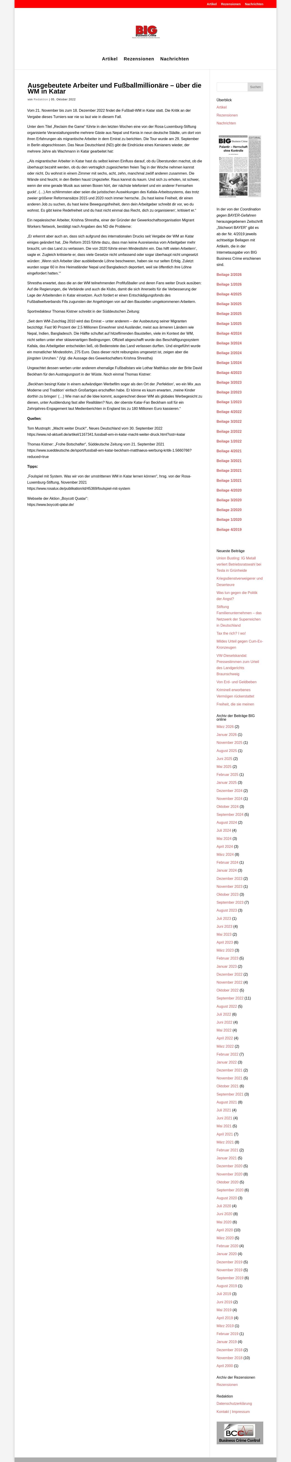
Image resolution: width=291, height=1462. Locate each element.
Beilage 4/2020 (229, 490)
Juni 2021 (224, 1118)
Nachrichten (254, 4)
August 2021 (227, 1102)
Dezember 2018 (230, 1350)
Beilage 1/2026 (229, 284)
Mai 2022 (224, 1030)
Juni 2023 (224, 926)
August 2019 (227, 1286)
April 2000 (225, 1366)
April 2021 (225, 1134)
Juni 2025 (224, 759)
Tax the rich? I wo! (231, 633)
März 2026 (225, 727)
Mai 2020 (224, 1222)
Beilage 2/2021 (229, 470)
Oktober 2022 (228, 990)
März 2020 (225, 1238)
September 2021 (230, 1094)
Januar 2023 (227, 966)
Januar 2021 (227, 1158)
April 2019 (225, 1318)
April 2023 (225, 942)
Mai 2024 (224, 839)
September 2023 (230, 902)
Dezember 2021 (230, 1070)
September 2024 (230, 814)
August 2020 (227, 1198)
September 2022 (230, 998)
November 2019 (230, 1270)
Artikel (212, 4)
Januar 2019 (227, 1342)
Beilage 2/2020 (229, 510)
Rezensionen (231, 4)
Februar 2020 (227, 1246)
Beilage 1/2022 (229, 441)
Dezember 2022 (230, 974)
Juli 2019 (224, 1294)
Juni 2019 (224, 1302)
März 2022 (225, 1046)
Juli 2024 (224, 830)
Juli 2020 (224, 1206)
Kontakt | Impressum (233, 1412)
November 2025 (230, 743)
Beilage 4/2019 (229, 530)
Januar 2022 (227, 1062)
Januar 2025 (227, 782)
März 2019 (225, 1326)
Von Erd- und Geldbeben (237, 682)
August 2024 (227, 822)
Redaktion (41, 99)
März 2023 (225, 950)
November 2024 (230, 799)
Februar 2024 (227, 862)
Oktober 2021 (228, 1086)
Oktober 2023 (228, 894)
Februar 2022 (227, 1054)
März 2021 (225, 1142)
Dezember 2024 (230, 791)
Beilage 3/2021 (229, 461)
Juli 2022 (224, 1014)
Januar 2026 (227, 735)
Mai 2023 (224, 934)
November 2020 (230, 1174)
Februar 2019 (227, 1334)
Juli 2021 (224, 1110)
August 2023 (227, 910)
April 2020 (225, 1230)
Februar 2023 (227, 958)
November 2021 (230, 1078)
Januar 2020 (227, 1254)
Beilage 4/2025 (229, 294)
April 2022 (225, 1038)
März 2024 (225, 854)
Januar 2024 (227, 870)
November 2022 (230, 982)
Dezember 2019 (230, 1262)
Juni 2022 (224, 1022)
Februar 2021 (227, 1150)
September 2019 (230, 1278)
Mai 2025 (224, 767)
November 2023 (230, 886)
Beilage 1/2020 (229, 520)
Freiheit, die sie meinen (235, 704)
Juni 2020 (224, 1214)
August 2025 (227, 751)
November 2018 (230, 1358)
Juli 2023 (224, 918)
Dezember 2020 (230, 1166)
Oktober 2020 (228, 1182)
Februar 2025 (227, 775)
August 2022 (227, 1006)
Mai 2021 (224, 1126)
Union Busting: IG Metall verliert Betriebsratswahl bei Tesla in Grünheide (239, 564)
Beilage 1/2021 (229, 480)
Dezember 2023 (230, 879)
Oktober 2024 (228, 807)
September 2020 (230, 1190)
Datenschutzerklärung (234, 1403)
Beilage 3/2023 (229, 382)
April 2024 (225, 847)
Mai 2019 (224, 1310)
